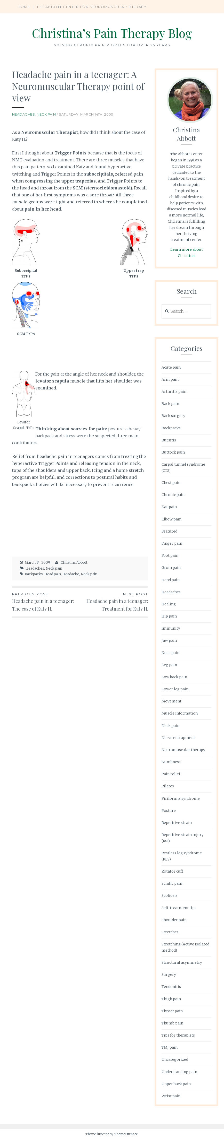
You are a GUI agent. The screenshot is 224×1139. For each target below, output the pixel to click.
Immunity (171, 628)
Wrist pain (171, 1096)
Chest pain (171, 482)
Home (24, 7)
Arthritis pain (174, 391)
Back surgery (173, 415)
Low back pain (174, 677)
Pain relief (171, 774)
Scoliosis (170, 895)
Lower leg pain (175, 689)
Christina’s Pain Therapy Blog (112, 32)
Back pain (170, 403)
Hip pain (169, 616)
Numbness (171, 762)
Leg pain (169, 665)
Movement (171, 701)
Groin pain (171, 567)
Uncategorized (175, 1059)
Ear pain (169, 507)
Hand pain (171, 580)
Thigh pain (171, 999)
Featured (169, 531)
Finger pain (172, 543)
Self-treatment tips (179, 908)
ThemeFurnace (126, 1134)
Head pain (52, 574)
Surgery (169, 974)
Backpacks (34, 574)
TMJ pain (170, 1047)
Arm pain (170, 379)
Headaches (23, 114)
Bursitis (169, 440)
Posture (169, 810)
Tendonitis (171, 986)
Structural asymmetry (182, 962)
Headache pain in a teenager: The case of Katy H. (46, 601)
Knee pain (170, 652)
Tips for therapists (178, 1035)
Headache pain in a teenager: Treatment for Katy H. (114, 601)
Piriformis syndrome (181, 798)
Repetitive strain (177, 822)
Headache (70, 574)
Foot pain (170, 555)
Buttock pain (173, 452)
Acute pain (171, 367)
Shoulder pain (174, 920)
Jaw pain (169, 640)
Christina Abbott (74, 562)
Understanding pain (179, 1072)
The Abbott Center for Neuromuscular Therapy (92, 7)
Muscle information (180, 713)
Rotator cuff (172, 871)
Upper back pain (176, 1084)
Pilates (168, 786)
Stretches (170, 932)
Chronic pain (173, 494)
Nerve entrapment (178, 737)
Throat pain (172, 1011)
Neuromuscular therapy (183, 749)
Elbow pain (171, 519)
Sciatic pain (172, 883)
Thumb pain (172, 1023)
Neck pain (46, 114)
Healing (169, 604)
